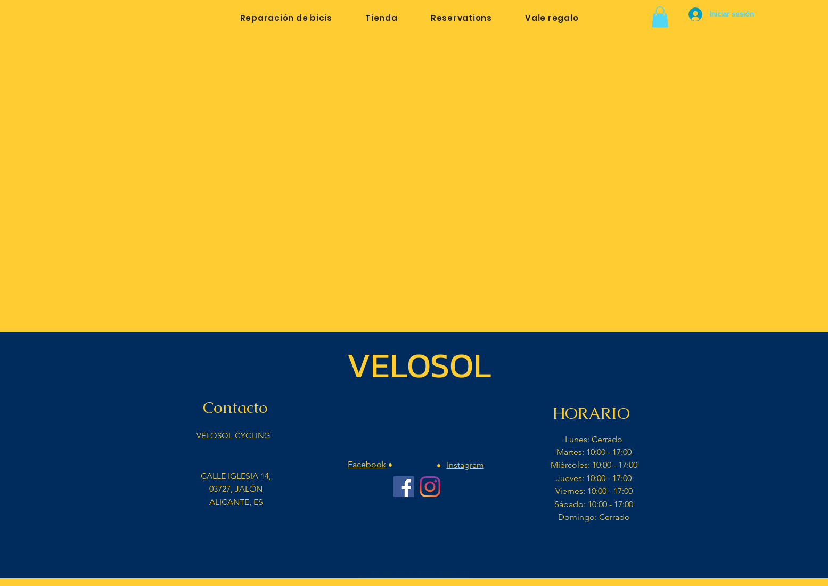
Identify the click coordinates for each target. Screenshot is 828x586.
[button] (660, 16)
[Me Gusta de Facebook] (416, 551)
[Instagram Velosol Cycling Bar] (430, 486)
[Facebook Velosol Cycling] (403, 486)
